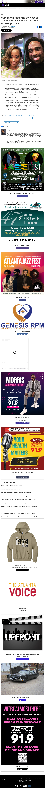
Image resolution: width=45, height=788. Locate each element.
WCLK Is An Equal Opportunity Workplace (20, 781)
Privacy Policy (28, 778)
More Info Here (22, 300)
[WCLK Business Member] (22, 316)
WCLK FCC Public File (38, 778)
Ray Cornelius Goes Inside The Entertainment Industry (22, 654)
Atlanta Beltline (19, 115)
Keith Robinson (37, 117)
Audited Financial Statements (28, 780)
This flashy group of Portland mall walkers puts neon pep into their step (16, 503)
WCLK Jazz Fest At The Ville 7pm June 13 (22, 193)
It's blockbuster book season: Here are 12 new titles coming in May (15, 496)
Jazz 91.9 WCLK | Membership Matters (22, 8)
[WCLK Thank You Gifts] (22, 542)
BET (25, 115)
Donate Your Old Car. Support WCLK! (22, 697)
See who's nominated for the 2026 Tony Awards (11, 489)
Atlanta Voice (22, 608)
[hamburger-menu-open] (2, 2)
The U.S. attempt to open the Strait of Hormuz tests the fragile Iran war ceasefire (18, 499)
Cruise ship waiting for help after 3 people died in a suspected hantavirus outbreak (19, 516)
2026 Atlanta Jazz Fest (22, 297)
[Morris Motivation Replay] (22, 393)
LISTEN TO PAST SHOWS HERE (22, 658)
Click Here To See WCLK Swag (22, 570)
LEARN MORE (22, 700)
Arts (2, 14)
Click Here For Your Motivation (22, 422)
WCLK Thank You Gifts (22, 566)
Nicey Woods (15, 122)
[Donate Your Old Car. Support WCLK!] (22, 679)
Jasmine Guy (11, 115)
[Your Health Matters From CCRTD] (22, 448)
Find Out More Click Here (22, 334)
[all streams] (43, 5)
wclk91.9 (17, 368)
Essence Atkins (28, 117)
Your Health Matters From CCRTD (22, 472)
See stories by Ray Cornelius (13, 144)
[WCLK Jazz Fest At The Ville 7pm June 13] (22, 169)
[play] (3, 5)
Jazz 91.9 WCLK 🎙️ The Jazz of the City (8, 368)
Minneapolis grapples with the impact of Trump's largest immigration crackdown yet (19, 506)
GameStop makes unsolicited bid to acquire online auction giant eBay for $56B (18, 513)
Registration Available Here (22, 248)
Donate (40, 1)
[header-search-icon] (36, 2)
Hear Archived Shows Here (22, 477)
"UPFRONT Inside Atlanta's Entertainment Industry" (14, 117)
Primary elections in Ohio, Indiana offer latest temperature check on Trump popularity (19, 509)
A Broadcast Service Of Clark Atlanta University (20, 778)
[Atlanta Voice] (22, 590)
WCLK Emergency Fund (22, 767)
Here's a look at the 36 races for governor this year (12, 485)
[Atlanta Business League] (22, 221)
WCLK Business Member (22, 331)
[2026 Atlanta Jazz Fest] (22, 273)
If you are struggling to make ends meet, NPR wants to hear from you (16, 492)
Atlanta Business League (22, 245)
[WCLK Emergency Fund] (22, 734)
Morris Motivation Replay (22, 417)
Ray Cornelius (12, 26)
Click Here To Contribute (22, 769)
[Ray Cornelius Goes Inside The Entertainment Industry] (22, 633)
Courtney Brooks (8, 122)
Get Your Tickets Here (22, 196)
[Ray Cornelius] (3, 132)
